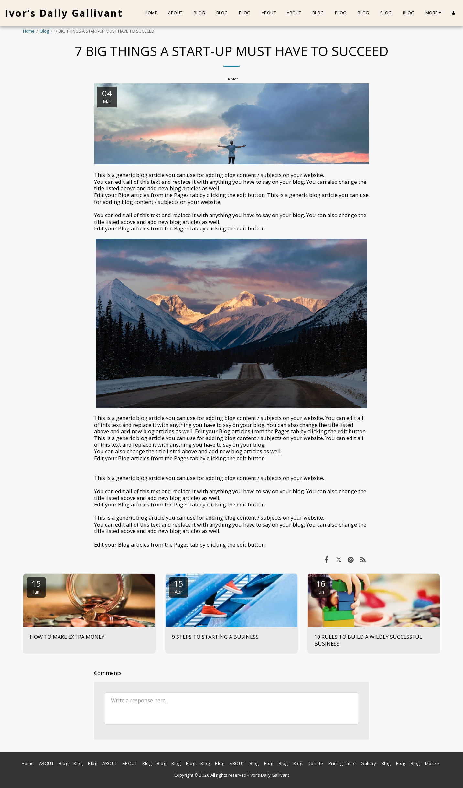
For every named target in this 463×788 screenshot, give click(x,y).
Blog (44, 31)
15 (36, 586)
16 (320, 586)
